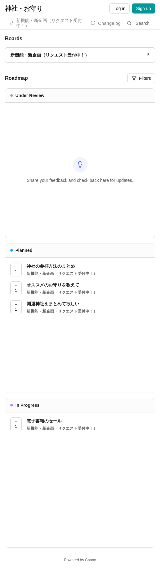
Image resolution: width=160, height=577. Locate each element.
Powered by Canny (80, 560)
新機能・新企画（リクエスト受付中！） (49, 23)
